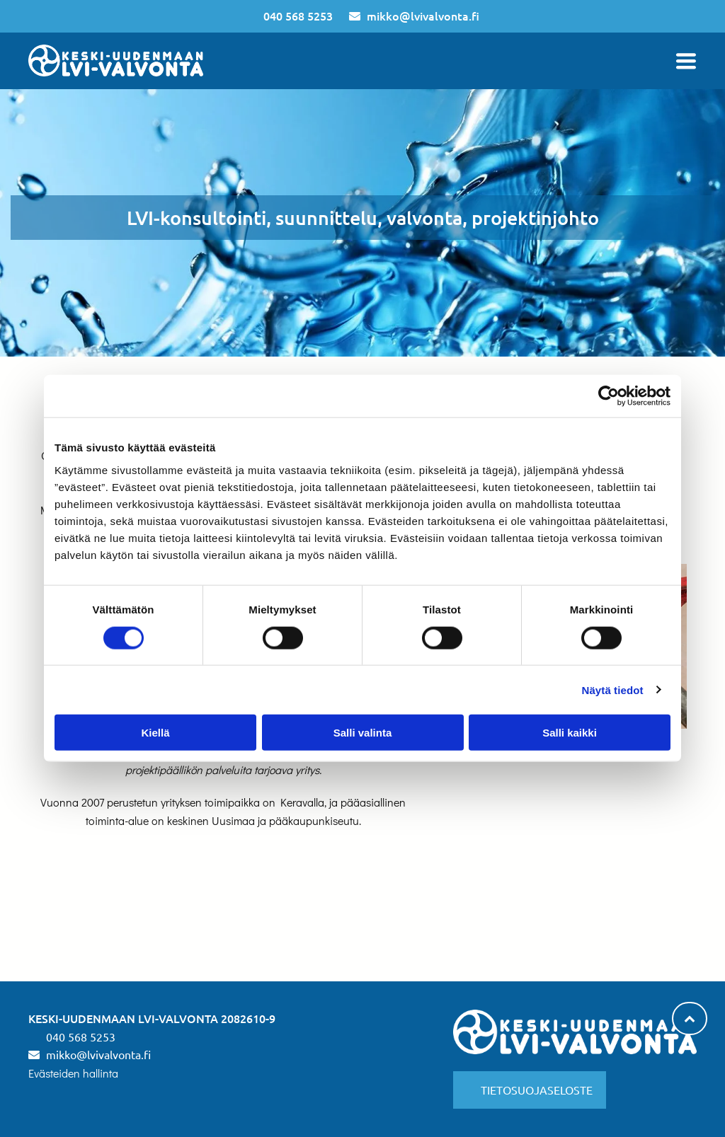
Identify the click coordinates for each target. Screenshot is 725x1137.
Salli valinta (362, 733)
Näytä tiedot (613, 689)
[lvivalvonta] (144, 914)
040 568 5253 (298, 15)
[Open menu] (686, 60)
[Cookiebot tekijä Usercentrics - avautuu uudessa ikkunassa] (608, 396)
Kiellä (155, 733)
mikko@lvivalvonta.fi (423, 15)
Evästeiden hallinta (73, 1073)
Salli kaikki (569, 733)
